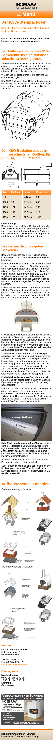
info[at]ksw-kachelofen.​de (14, 665)
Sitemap (31, 734)
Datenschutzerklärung (27, 736)
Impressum (7, 736)
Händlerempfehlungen (13, 734)
